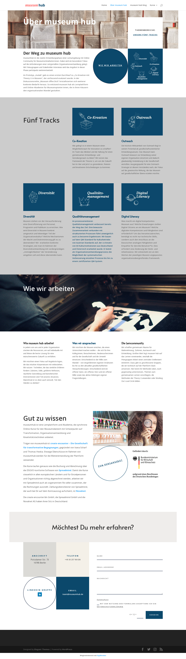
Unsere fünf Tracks (145, 35)
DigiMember (101, 655)
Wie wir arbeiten (110, 65)
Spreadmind (65, 470)
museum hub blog (138, 5)
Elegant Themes (42, 649)
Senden (154, 615)
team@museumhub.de (72, 594)
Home (104, 5)
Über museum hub (118, 5)
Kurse (152, 5)
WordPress (67, 649)
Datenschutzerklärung (110, 607)
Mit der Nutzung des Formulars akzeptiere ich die (126, 605)
